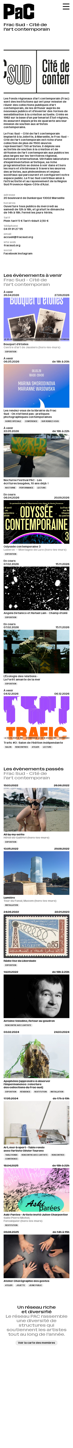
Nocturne (10, 488)
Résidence (25, 1092)
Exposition (10, 352)
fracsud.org (12, 245)
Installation (11, 905)
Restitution (40, 1092)
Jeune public (35, 1285)
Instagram (25, 253)
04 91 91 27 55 (13, 229)
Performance (26, 488)
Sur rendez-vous (50, 421)
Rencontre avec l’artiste (18, 1025)
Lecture (41, 488)
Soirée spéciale (13, 421)
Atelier (35, 747)
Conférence (31, 421)
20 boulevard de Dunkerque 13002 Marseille (34, 198)
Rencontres (21, 747)
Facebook (10, 253)
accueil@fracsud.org (18, 237)
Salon (8, 747)
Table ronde (11, 1155)
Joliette (20, 1285)
